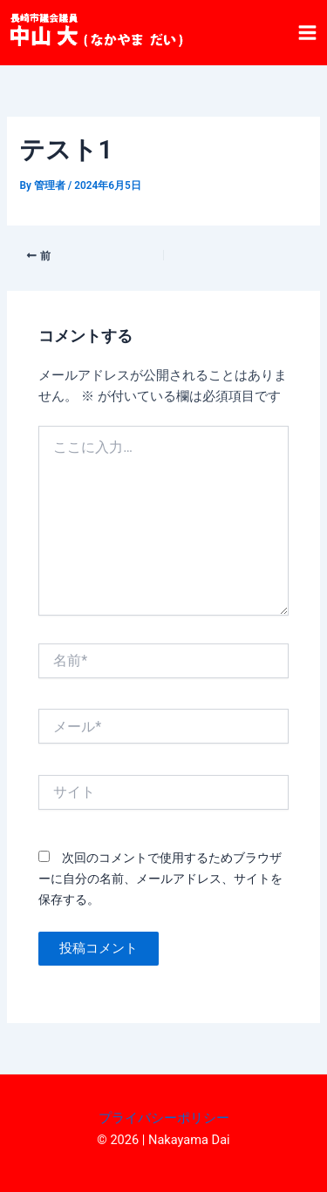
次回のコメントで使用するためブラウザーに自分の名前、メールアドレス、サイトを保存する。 (160, 878)
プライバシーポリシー (164, 1118)
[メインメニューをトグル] (307, 32)
